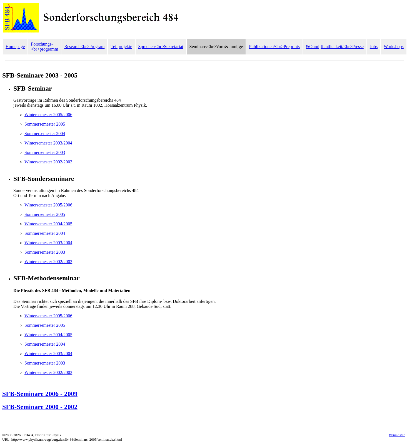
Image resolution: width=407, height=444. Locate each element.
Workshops (394, 46)
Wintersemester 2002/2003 (48, 161)
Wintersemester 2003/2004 (48, 143)
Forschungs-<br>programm (44, 46)
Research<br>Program (84, 46)
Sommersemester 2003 (44, 152)
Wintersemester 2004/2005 (48, 223)
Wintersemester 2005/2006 (48, 114)
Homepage (15, 46)
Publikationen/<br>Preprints (274, 46)
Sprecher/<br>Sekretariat (160, 46)
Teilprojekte (121, 46)
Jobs (374, 46)
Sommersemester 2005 (44, 124)
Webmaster (397, 435)
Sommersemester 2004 (44, 133)
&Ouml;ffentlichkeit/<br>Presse (335, 46)
